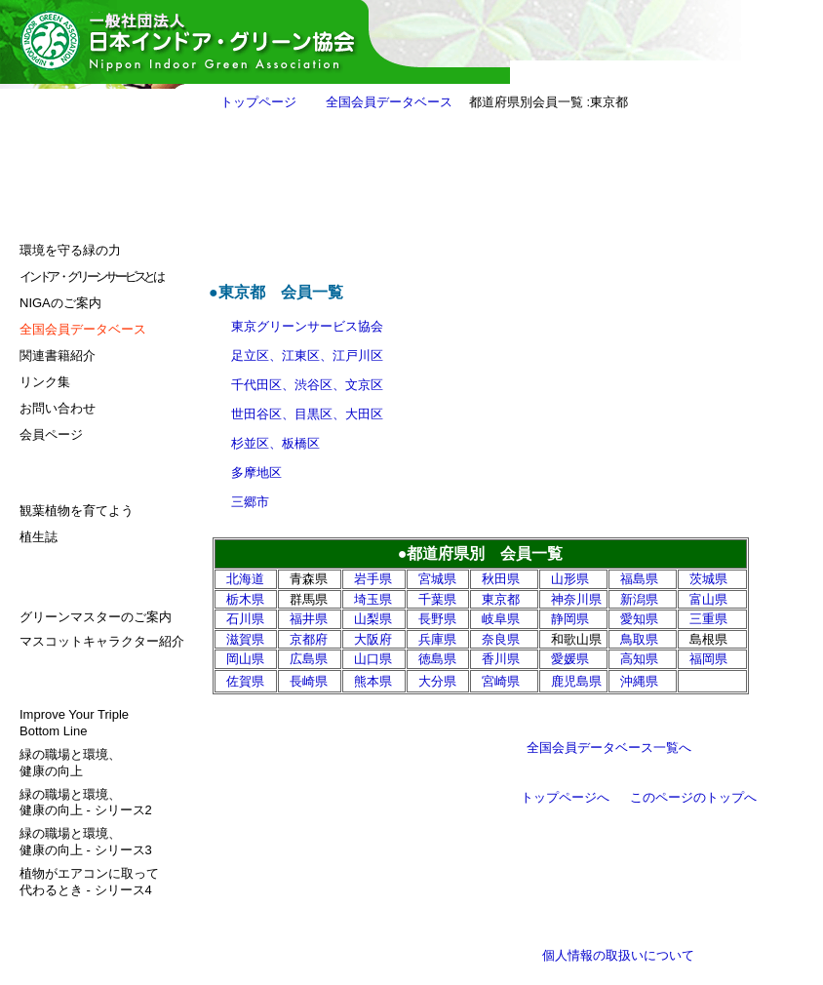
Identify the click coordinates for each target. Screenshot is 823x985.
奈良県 (501, 639)
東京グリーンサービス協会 (307, 326)
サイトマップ (58, 913)
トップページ (258, 102)
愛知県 (639, 618)
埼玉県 (373, 599)
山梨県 (373, 618)
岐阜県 (501, 618)
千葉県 (437, 599)
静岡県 (570, 618)
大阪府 (373, 639)
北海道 (245, 578)
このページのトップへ (693, 797)
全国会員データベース (389, 102)
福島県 (639, 578)
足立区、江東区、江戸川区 (307, 355)
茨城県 (708, 578)
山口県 (373, 658)
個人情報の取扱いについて (618, 955)
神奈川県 (576, 599)
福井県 (309, 618)
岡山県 (245, 658)
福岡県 (708, 658)
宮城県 (437, 578)
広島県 (309, 658)
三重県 (708, 618)
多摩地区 (256, 472)
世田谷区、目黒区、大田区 (307, 414)
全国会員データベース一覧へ (609, 747)
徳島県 (437, 658)
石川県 (245, 618)
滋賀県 (245, 639)
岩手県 (373, 578)
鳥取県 (639, 639)
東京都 (501, 599)
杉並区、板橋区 (275, 443)
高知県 (639, 658)
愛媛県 (570, 658)
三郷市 (250, 501)
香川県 (501, 658)
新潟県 (639, 599)
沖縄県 (639, 681)
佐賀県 (245, 681)
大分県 (437, 681)
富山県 (708, 599)
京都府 (309, 639)
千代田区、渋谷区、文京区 (307, 384)
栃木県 (245, 599)
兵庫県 (437, 639)
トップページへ (565, 797)
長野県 (437, 618)
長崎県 (309, 681)
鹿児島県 (576, 681)
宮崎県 (501, 681)
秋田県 (501, 578)
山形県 (570, 578)
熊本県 (373, 681)
